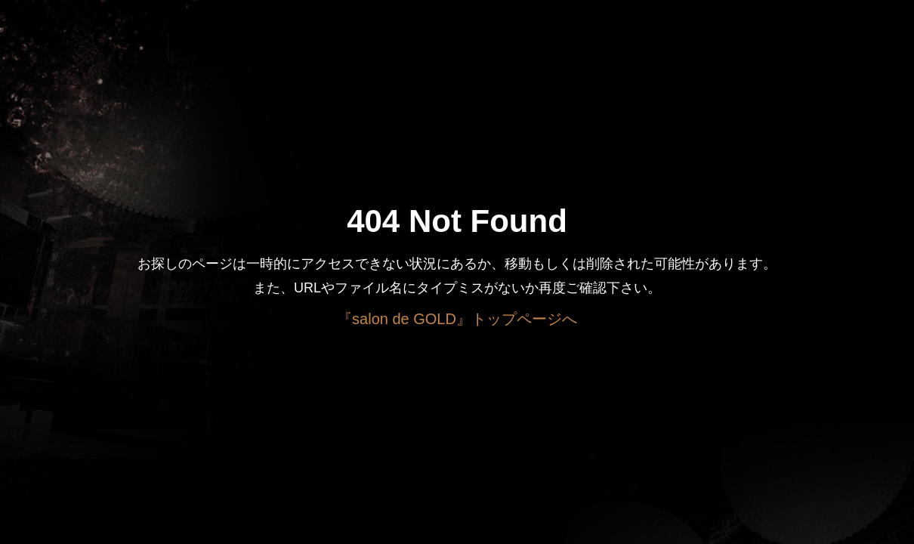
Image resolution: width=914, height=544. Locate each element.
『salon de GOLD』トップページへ (457, 319)
